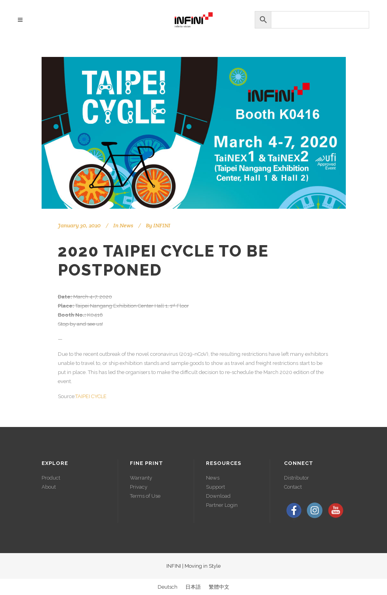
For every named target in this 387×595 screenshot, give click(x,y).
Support (215, 487)
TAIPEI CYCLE (91, 396)
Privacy (138, 487)
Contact (293, 487)
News (126, 225)
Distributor (296, 478)
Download (218, 496)
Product (51, 478)
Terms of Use (145, 496)
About (49, 487)
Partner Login (222, 505)
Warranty (141, 478)
